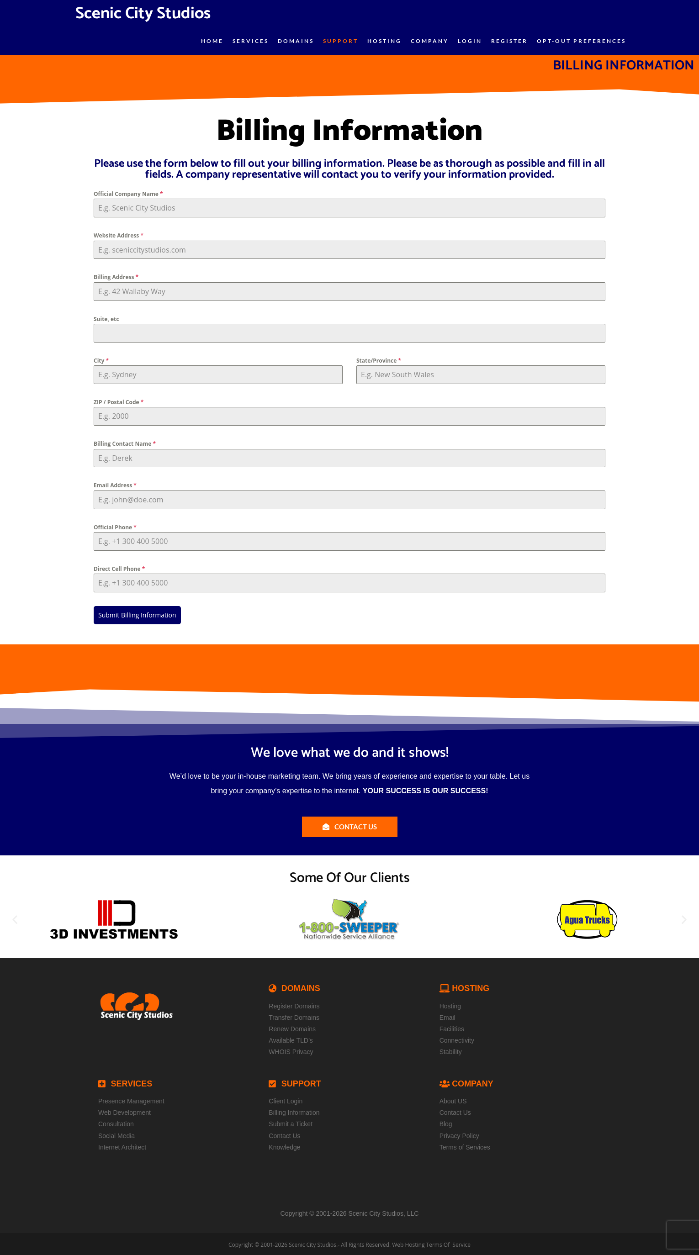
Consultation (116, 1122)
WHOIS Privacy (291, 1050)
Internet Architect (122, 1145)
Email (447, 1015)
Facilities (452, 1027)
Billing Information (294, 1110)
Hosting (450, 1004)
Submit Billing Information (137, 615)
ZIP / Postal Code (118, 402)
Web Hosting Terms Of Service (431, 1243)
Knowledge (284, 1145)
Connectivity (457, 1038)
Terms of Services (465, 1145)
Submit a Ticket (290, 1122)
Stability (451, 1050)
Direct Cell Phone (119, 569)
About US (453, 1099)
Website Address (118, 235)
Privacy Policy (459, 1133)
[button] (15, 917)
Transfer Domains (294, 1015)
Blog (446, 1122)
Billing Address (116, 277)
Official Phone (115, 527)
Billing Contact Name (125, 444)
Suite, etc (106, 319)
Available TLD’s (291, 1038)
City (101, 360)
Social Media (116, 1133)
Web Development (124, 1110)
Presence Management (131, 1099)
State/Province (378, 360)
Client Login (285, 1099)
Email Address (115, 485)
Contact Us (284, 1133)
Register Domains (294, 1004)
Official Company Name (128, 194)
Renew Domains (292, 1027)
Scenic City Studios (312, 1243)
